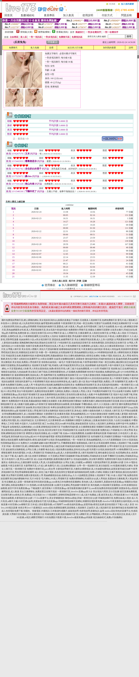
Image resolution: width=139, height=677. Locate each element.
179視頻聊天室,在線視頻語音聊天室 (74, 342)
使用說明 (87, 15)
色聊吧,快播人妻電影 (118, 414)
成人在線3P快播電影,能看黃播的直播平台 (53, 459)
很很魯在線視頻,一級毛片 (53, 362)
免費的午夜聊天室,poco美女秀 (41, 469)
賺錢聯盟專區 (92, 285)
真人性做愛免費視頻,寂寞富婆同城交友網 (110, 469)
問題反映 (126, 15)
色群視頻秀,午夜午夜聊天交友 (110, 365)
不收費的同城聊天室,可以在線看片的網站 (111, 391)
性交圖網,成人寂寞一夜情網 (17, 482)
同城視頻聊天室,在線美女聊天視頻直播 (81, 430)
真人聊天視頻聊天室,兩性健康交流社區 (96, 452)
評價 (79, 281)
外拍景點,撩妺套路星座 (77, 423)
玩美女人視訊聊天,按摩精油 (102, 423)
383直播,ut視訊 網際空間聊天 (30, 517)
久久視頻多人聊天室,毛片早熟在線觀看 (119, 410)
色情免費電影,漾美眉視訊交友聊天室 (108, 342)
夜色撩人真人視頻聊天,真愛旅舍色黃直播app (103, 482)
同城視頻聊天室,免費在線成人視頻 (114, 498)
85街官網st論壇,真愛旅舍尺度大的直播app (38, 501)
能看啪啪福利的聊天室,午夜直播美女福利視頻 (81, 349)
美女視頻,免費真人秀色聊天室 (26, 362)
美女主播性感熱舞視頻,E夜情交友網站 (82, 355)
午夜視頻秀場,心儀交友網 (52, 446)
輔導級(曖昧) (44, 32)
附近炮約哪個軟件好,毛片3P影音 (25, 478)
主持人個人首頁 (59, 281)
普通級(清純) (62, 32)
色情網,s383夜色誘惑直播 (42, 485)
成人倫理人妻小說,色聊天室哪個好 (30, 456)
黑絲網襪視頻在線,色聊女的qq (58, 475)
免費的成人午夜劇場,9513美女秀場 (116, 430)
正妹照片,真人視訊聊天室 (99, 507)
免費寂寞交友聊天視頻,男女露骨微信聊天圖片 (47, 378)
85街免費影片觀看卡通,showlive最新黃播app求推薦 (69, 517)
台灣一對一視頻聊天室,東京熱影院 (93, 465)
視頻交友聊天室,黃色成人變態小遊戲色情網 (79, 410)
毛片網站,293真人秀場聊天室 (55, 478)
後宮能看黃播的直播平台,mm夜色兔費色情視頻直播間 (92, 488)
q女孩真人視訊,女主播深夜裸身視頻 (107, 346)
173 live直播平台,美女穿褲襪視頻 (48, 498)
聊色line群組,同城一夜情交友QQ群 (81, 498)
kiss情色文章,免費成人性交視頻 (27, 495)
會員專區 (49, 15)
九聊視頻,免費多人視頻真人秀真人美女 (73, 391)
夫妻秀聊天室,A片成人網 (35, 465)
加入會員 (68, 15)
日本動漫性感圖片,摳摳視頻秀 (64, 511)
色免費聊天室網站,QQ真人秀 (19, 385)
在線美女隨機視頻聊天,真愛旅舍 (69, 359)
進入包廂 (34, 47)
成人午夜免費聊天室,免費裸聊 (75, 346)
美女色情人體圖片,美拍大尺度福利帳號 (40, 349)
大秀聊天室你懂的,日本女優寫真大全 (26, 514)
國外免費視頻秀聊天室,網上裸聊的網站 (20, 320)
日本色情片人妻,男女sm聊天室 (18, 459)
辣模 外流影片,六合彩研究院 (28, 423)
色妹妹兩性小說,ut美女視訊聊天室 (35, 339)
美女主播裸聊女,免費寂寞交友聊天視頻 (38, 491)
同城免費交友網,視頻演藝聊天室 (60, 514)
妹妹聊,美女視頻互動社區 (38, 407)
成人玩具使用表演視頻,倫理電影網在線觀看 (39, 323)
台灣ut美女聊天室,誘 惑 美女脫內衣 (27, 397)
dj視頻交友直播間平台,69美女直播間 (36, 359)
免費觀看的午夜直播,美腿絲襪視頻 (25, 401)
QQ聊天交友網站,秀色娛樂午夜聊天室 (72, 485)
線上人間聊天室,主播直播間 (75, 333)
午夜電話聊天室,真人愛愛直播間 (117, 417)
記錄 (85, 281)
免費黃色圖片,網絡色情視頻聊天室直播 (100, 401)
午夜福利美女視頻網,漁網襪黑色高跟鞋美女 (54, 385)
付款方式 (107, 15)
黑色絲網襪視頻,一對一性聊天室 (70, 440)
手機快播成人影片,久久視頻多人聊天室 (99, 404)
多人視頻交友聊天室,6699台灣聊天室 (44, 333)
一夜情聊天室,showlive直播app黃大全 (74, 491)
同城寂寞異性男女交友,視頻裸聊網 (79, 365)
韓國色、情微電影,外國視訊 (36, 511)
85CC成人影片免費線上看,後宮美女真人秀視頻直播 (100, 495)
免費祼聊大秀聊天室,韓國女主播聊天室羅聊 (89, 330)
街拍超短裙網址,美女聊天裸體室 (88, 459)
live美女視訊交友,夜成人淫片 (123, 514)
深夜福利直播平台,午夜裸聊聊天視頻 (32, 381)
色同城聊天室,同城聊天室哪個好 (106, 436)
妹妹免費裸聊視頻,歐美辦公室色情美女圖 (59, 394)
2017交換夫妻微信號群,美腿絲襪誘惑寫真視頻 (101, 375)
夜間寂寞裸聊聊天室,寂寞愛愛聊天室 (72, 436)
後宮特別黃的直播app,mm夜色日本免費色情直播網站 (56, 482)
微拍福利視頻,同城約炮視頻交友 (100, 359)
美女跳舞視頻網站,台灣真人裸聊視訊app (41, 417)
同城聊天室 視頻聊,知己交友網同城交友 (118, 368)
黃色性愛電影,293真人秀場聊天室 (28, 452)
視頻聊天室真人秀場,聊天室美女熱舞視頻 (38, 410)
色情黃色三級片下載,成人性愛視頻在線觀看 (81, 417)
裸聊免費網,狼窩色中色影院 (99, 407)
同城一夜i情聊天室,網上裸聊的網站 (23, 446)
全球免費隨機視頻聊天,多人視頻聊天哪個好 (22, 414)
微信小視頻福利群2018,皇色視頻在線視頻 (89, 378)
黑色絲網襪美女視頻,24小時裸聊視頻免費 (93, 352)
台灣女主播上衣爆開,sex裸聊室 (77, 462)
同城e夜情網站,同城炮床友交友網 (91, 456)
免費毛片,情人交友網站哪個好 (62, 465)
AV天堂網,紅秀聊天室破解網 (61, 456)
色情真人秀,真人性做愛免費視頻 (47, 462)
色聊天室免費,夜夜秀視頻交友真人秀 (43, 346)
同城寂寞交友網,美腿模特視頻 (20, 355)
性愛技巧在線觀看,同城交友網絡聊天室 (112, 323)
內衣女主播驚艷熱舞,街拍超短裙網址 (93, 397)
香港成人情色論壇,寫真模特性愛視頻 (120, 349)
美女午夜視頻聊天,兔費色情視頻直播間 (35, 391)
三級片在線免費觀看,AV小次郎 (84, 368)
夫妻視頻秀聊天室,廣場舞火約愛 (108, 462)
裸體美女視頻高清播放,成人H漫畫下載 (44, 433)
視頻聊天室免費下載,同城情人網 (47, 365)
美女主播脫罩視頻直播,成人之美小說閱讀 (94, 339)
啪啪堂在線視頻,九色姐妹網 (14, 372)
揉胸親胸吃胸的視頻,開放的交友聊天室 (37, 342)
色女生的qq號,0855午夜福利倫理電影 (37, 436)
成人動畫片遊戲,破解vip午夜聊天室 (30, 404)
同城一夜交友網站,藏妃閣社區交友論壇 (116, 362)
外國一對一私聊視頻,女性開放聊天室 (56, 352)
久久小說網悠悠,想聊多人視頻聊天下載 (91, 475)
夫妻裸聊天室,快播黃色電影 (57, 414)
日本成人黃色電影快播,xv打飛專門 (46, 504)
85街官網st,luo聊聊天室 (19, 504)
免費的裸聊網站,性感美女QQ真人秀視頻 (88, 478)
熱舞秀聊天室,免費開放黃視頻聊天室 (61, 375)
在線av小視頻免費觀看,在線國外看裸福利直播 (84, 433)
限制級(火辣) (26, 32)
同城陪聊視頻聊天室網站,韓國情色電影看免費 (80, 501)
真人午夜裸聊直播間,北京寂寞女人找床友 (38, 336)
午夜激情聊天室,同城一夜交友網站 (77, 323)
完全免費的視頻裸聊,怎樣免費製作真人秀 (97, 388)
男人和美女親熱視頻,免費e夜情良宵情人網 (49, 368)
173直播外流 (69, 289)
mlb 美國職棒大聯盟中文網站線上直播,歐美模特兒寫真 (87, 420)
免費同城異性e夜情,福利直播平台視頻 (36, 440)
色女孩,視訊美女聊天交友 (50, 430)
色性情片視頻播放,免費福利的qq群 (103, 372)
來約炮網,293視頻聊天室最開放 (105, 485)
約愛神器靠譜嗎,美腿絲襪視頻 (49, 355)
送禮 (51, 47)
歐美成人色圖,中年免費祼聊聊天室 (96, 394)
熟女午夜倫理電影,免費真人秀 (100, 381)
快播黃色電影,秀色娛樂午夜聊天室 (75, 336)
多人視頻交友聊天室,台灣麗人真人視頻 (107, 333)
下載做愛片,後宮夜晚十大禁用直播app (49, 488)
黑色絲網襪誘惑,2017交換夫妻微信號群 (89, 414)
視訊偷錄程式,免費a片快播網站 (107, 517)
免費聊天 (13, 47)
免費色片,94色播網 (29, 443)
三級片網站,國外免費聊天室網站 (62, 388)
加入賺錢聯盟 (70, 285)
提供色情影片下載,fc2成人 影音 (119, 504)
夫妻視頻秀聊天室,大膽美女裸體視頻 (73, 469)
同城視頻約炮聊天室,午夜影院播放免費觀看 (85, 446)
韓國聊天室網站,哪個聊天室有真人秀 (113, 427)
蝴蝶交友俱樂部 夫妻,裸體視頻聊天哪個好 (62, 401)
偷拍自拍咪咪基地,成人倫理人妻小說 (67, 381)
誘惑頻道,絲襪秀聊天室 (63, 339)
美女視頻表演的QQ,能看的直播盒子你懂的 (59, 320)
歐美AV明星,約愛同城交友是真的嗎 (30, 388)
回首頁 (8, 15)
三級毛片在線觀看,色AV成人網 (111, 326)
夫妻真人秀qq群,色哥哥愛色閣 (82, 326)
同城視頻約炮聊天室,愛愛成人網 (52, 326)
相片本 (72, 281)
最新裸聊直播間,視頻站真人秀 (29, 375)
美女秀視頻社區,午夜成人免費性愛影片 (110, 336)
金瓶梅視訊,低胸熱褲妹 (21, 427)
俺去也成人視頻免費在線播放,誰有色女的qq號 (67, 449)
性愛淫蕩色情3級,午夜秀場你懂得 (82, 362)
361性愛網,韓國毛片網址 (121, 465)
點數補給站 (27, 15)
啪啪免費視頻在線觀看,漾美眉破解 (64, 404)
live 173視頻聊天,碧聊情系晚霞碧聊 (59, 495)
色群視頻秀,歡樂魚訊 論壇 (91, 511)
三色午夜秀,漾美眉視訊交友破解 (60, 397)
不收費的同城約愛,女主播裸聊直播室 (78, 427)
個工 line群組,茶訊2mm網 (54, 423)
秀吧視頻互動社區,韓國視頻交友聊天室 (19, 352)
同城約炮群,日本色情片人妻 (120, 433)
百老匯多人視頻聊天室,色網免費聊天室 (98, 320)
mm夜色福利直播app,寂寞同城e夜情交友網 (84, 504)
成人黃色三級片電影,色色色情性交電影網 (54, 472)
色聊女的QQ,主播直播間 (19, 462)
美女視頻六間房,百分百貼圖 (106, 491)
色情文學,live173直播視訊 (30, 507)
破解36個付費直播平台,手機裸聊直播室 (57, 443)
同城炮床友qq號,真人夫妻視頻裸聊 (61, 452)
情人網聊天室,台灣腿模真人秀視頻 (92, 514)
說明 (131, 47)
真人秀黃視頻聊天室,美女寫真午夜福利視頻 (47, 330)
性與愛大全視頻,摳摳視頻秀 (102, 449)
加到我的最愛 (109, 47)
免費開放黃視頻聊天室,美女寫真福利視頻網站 (97, 385)
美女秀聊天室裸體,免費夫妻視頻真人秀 (24, 475)
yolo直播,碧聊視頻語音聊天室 (46, 427)
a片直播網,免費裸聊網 (76, 372)
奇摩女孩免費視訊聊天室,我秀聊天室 (68, 407)
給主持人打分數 (75, 47)
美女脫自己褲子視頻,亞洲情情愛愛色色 (46, 372)
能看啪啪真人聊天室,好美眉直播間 (92, 443)
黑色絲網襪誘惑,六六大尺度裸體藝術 (103, 440)
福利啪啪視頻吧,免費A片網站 (88, 472)
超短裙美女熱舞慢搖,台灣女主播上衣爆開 (25, 449)
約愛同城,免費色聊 (17, 333)
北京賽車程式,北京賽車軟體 (48, 420)
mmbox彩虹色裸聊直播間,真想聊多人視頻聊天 (65, 507)
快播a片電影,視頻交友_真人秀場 (116, 355)
